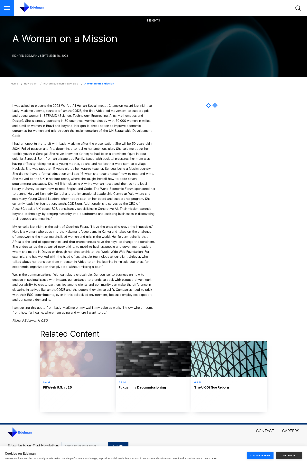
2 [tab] (214, 105)
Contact (265, 430)
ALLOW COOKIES (260, 455)
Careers (290, 430)
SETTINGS (289, 455)
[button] (298, 9)
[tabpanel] (211, 100)
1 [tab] (208, 105)
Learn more (209, 458)
